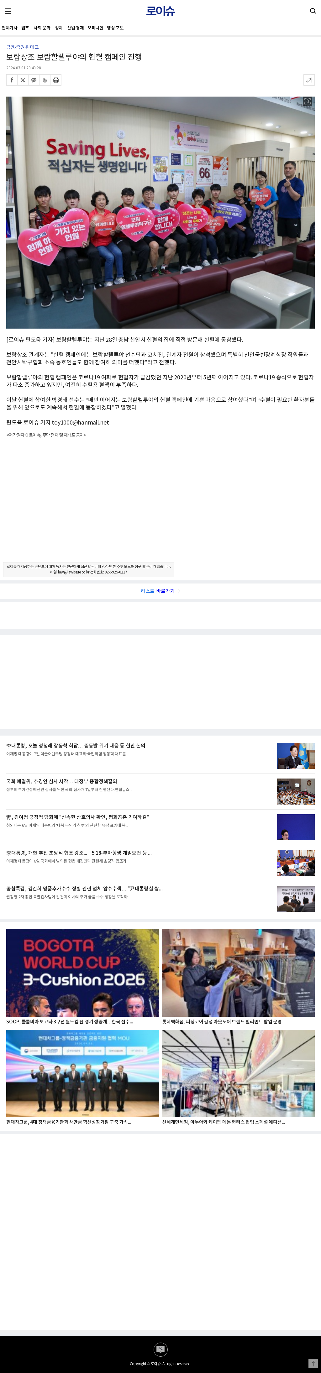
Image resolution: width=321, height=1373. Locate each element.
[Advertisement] (160, 506)
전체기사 (9, 28)
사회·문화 (42, 28)
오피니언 (95, 28)
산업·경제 (75, 28)
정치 (59, 28)
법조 (25, 28)
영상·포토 (115, 28)
